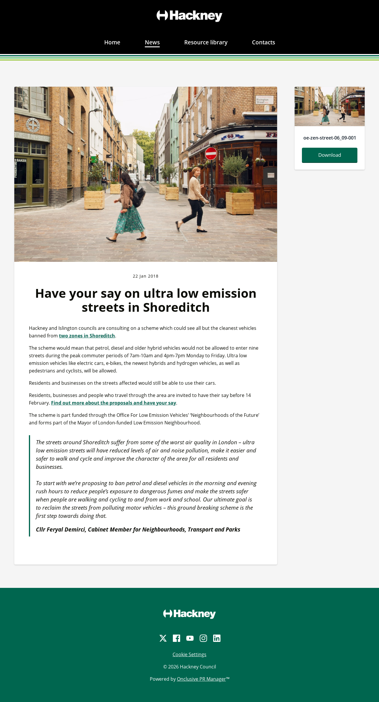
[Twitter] (162, 638)
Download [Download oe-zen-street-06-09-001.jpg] (329, 154)
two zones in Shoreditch (87, 335)
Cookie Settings (189, 654)
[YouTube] (189, 638)
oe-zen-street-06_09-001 (329, 138)
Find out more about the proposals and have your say (113, 403)
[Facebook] (176, 638)
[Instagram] (203, 638)
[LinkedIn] (216, 638)
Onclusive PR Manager (201, 679)
